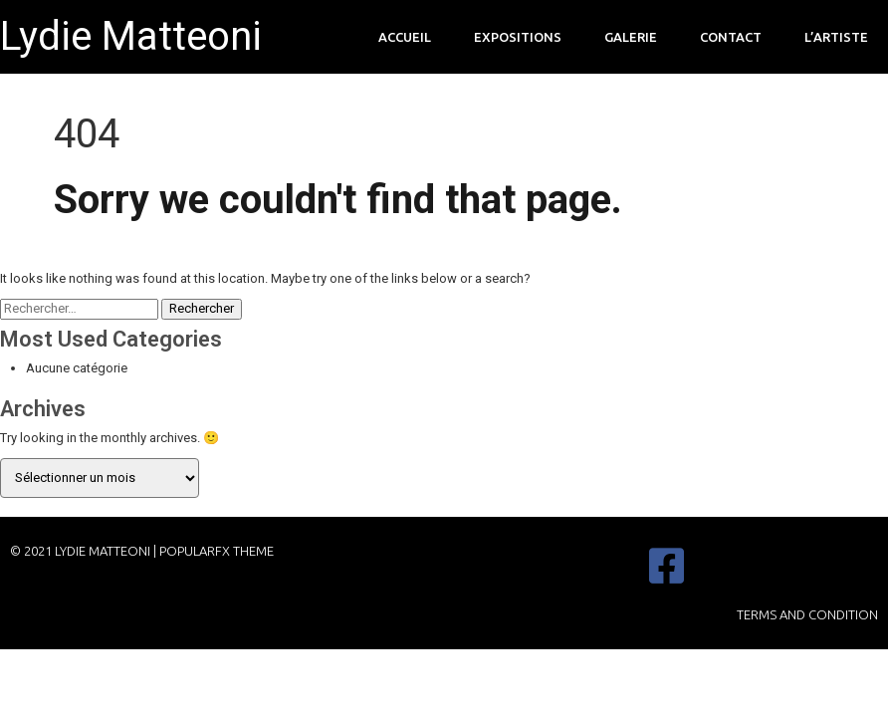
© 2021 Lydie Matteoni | (84, 551)
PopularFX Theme (216, 551)
